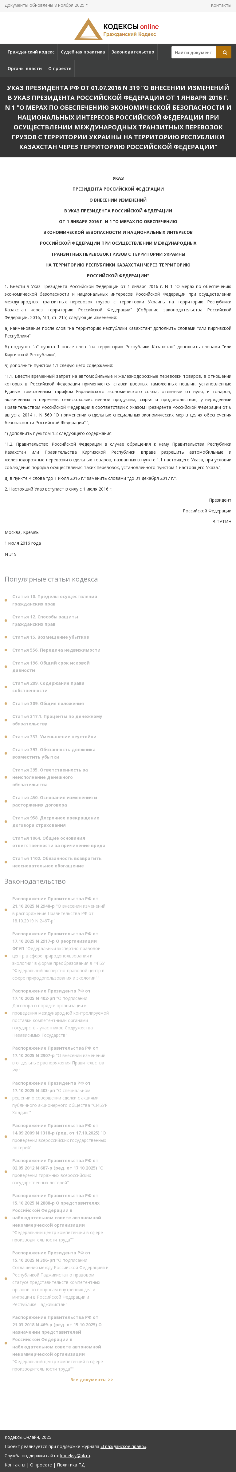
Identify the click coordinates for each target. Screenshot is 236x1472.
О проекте (59, 68)
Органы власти (25, 68)
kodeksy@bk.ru (75, 1455)
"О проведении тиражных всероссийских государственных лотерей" (58, 1173)
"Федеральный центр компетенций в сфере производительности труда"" (57, 1219)
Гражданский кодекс (31, 52)
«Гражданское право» (123, 1446)
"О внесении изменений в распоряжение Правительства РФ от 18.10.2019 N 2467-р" (58, 911)
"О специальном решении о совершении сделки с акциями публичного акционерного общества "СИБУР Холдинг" (60, 1099)
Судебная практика (83, 52)
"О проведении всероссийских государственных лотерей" (59, 1138)
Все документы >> (91, 1381)
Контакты (221, 5)
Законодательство (133, 52)
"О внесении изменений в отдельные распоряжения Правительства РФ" (58, 1061)
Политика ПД (71, 1465)
